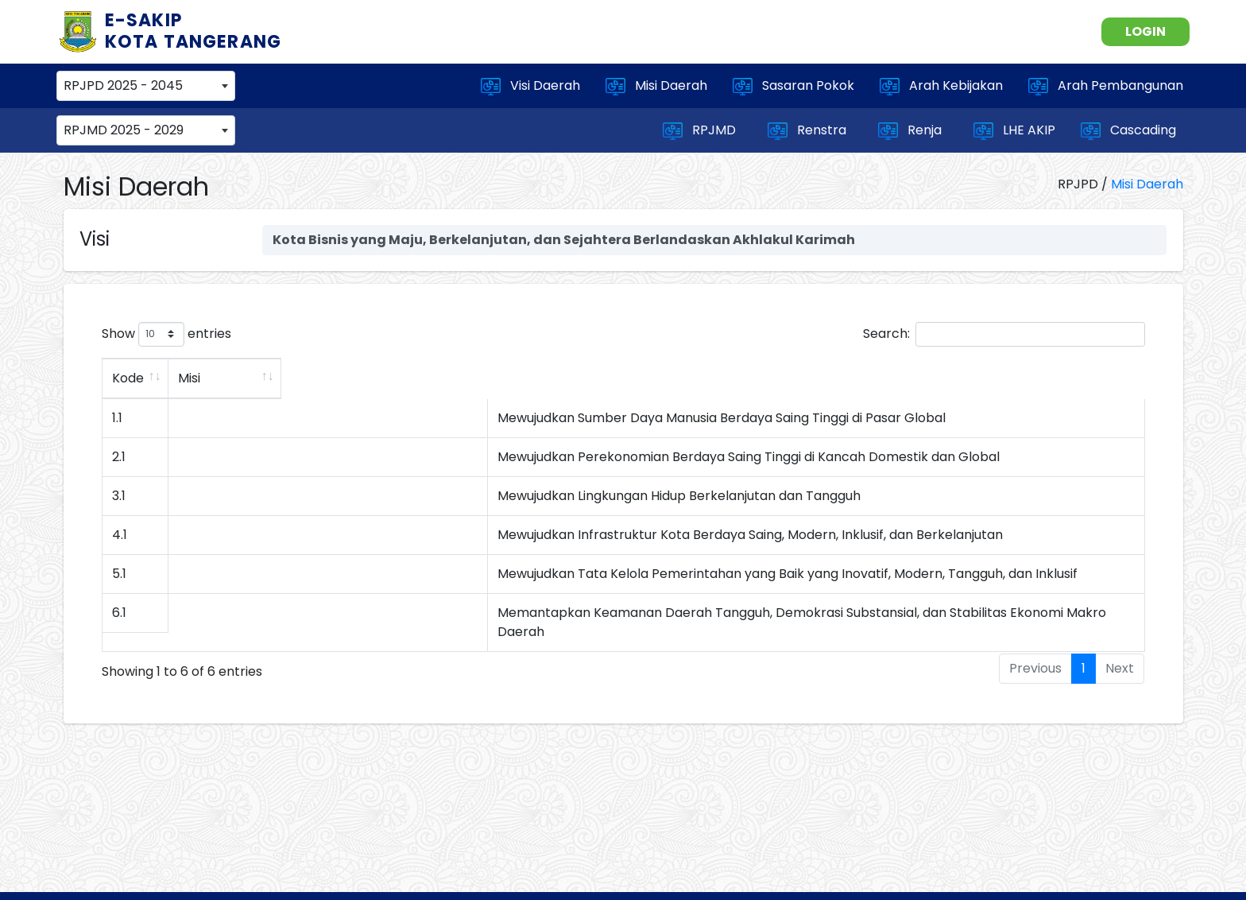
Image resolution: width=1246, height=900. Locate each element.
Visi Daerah (530, 85)
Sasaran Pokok (793, 85)
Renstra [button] (808, 130)
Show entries (166, 334)
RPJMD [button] (701, 130)
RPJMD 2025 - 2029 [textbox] (124, 130)
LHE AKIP (1014, 130)
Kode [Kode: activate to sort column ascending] (128, 378)
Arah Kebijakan (941, 85)
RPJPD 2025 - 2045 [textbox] (123, 85)
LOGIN (1145, 31)
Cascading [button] (1130, 130)
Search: (1004, 334)
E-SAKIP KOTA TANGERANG (193, 31)
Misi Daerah (656, 85)
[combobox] (145, 86)
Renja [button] (911, 130)
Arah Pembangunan (1105, 85)
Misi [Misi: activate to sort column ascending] (331, 378)
